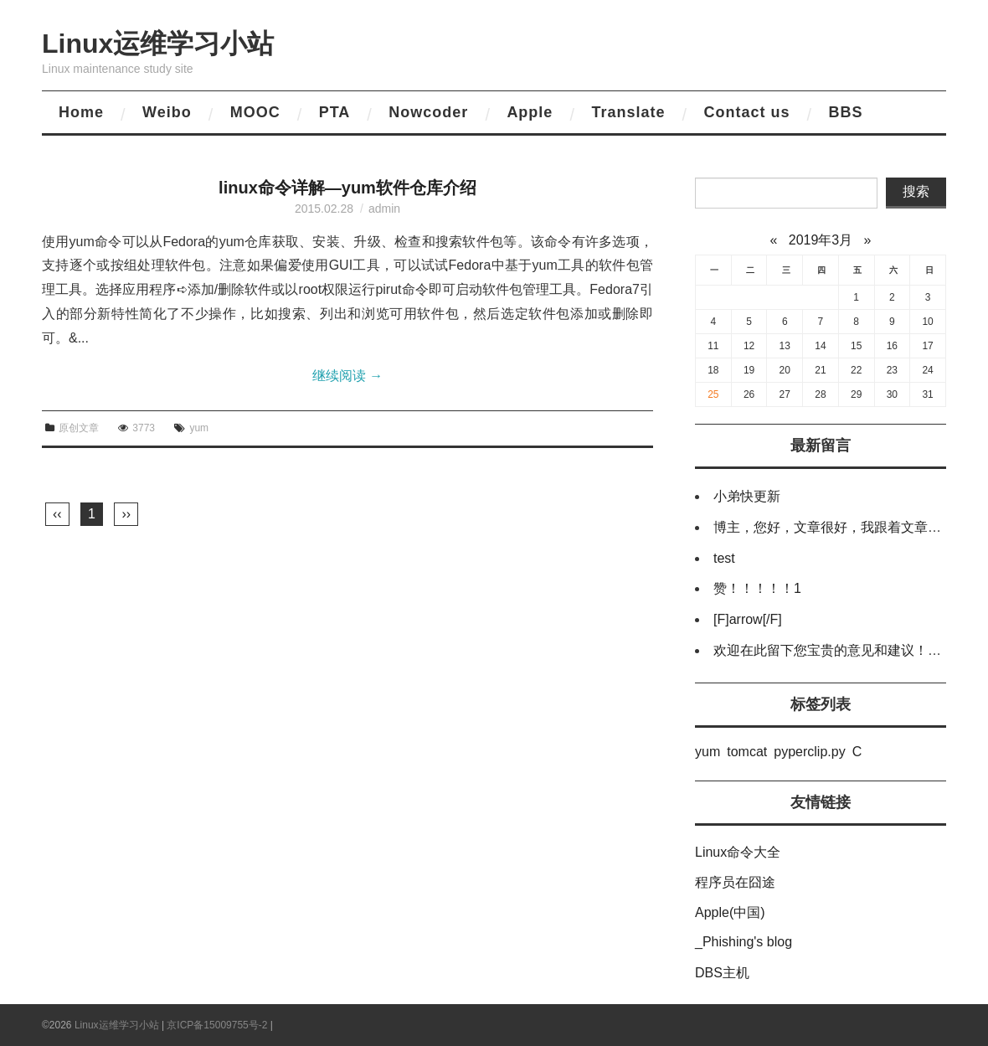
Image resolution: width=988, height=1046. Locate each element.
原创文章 (79, 428)
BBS (845, 112)
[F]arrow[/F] (747, 619)
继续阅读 (347, 375)
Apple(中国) (730, 912)
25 (713, 394)
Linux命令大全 (737, 852)
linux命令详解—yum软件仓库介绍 (347, 187)
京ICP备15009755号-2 (217, 1025)
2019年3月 (821, 240)
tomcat (747, 752)
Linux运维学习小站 (158, 43)
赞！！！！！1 (757, 588)
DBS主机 (722, 973)
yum (198, 428)
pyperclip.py (809, 752)
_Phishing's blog (743, 942)
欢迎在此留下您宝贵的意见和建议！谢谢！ (840, 650)
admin (384, 208)
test (724, 558)
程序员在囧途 (735, 882)
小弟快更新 (746, 496)
